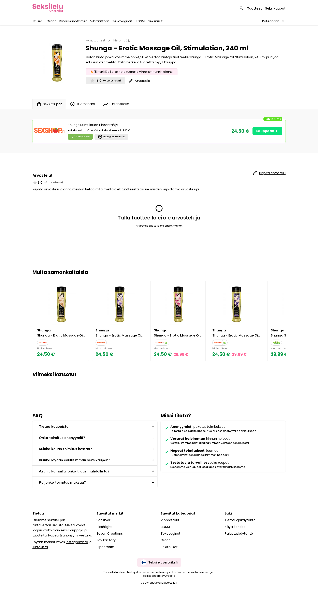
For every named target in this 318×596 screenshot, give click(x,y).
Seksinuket (169, 547)
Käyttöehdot (235, 526)
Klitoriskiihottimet (73, 21)
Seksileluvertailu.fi (159, 562)
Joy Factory (106, 540)
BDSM (140, 21)
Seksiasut (155, 21)
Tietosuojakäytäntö (240, 520)
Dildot (51, 21)
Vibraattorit (99, 21)
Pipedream (105, 547)
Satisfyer (104, 520)
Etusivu (37, 21)
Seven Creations (110, 533)
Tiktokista (40, 547)
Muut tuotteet (95, 40)
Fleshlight (104, 526)
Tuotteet (254, 8)
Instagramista (77, 542)
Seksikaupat (275, 8)
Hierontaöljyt (122, 40)
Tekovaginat (122, 21)
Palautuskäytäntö (239, 533)
